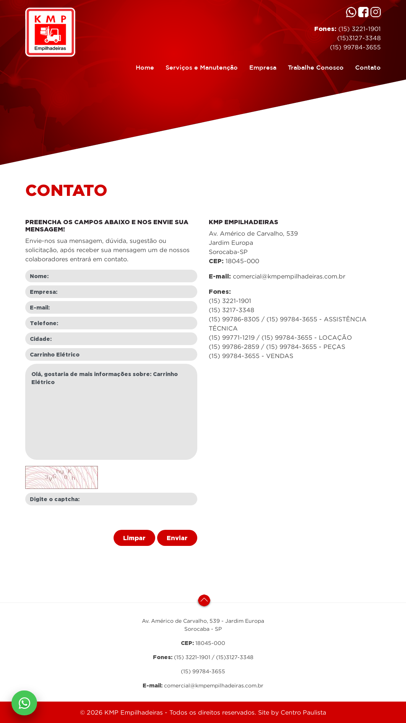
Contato (365, 66)
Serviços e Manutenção (199, 66)
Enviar (177, 537)
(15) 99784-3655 (355, 47)
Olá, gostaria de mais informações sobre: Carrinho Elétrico (111, 412)
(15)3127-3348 (359, 37)
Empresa (260, 66)
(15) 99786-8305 (234, 319)
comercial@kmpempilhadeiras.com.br (289, 276)
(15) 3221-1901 (358, 28)
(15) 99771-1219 (232, 337)
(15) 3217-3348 (231, 309)
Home (145, 66)
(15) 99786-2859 (234, 346)
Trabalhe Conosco (313, 66)
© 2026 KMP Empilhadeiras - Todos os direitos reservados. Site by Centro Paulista (203, 712)
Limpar (134, 537)
